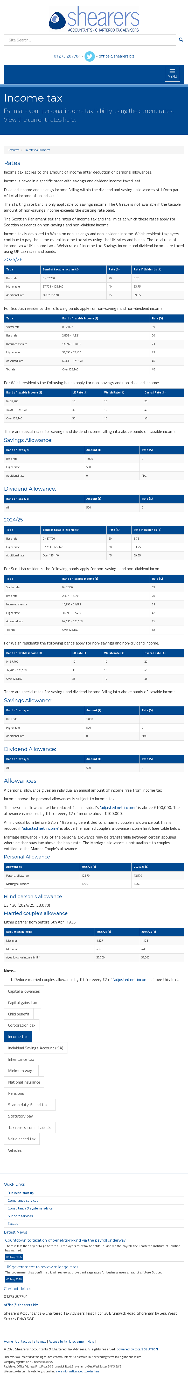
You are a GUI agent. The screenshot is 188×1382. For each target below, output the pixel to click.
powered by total (137, 1349)
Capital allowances (24, 991)
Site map (39, 1341)
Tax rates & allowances (37, 150)
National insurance (24, 1082)
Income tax (17, 1036)
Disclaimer (77, 1341)
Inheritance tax (21, 1059)
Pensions (16, 1093)
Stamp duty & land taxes (30, 1104)
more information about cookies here (77, 1371)
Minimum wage (21, 1071)
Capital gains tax (22, 1002)
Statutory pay (20, 1116)
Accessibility (58, 1341)
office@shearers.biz (116, 56)
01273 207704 (67, 56)
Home (8, 1341)
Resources (13, 150)
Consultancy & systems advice (30, 1208)
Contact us (23, 1341)
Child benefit (19, 1014)
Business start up (21, 1192)
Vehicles (15, 1150)
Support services (20, 1216)
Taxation (14, 1223)
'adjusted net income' (118, 807)
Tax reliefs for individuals (29, 1127)
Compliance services (23, 1200)
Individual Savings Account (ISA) (35, 1048)
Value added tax (22, 1139)
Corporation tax (21, 1025)
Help (90, 1341)
